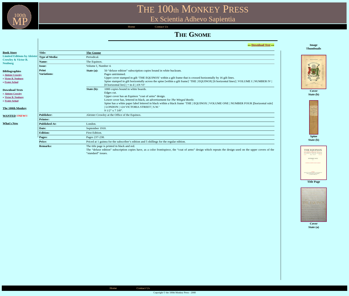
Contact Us (143, 288)
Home (131, 26)
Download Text (260, 45)
